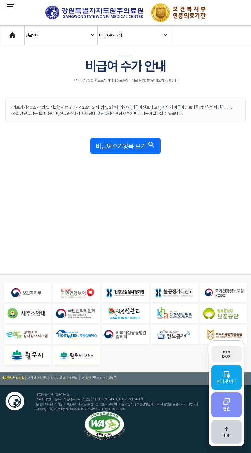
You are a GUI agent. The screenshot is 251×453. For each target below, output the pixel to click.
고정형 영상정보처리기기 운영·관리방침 (52, 378)
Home (5, 32)
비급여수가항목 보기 (125, 145)
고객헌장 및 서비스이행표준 (98, 378)
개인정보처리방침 (13, 378)
